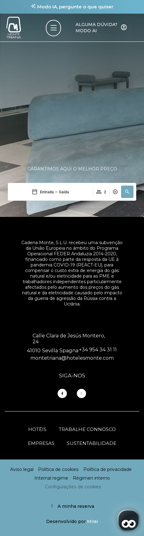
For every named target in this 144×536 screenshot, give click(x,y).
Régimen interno (91, 478)
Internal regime (51, 478)
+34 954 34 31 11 (98, 350)
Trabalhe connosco (87, 429)
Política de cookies (58, 469)
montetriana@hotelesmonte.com (72, 358)
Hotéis (37, 429)
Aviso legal (21, 469)
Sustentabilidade (91, 443)
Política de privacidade (107, 469)
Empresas (41, 443)
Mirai (92, 521)
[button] (127, 192)
